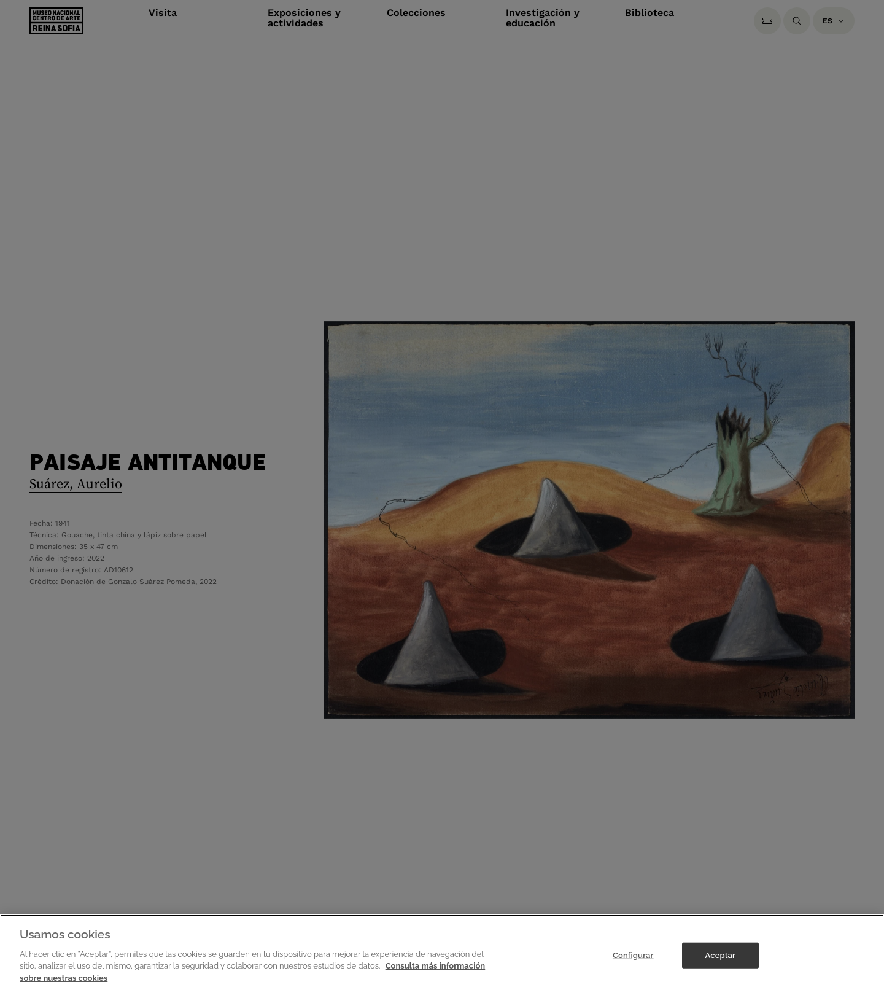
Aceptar (720, 965)
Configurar (633, 965)
